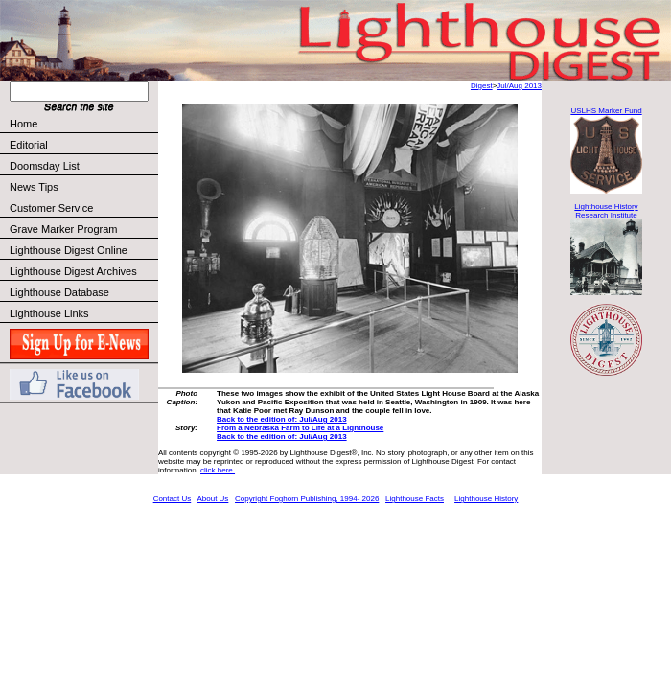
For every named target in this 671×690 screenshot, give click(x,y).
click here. (217, 470)
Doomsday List (45, 166)
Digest (482, 85)
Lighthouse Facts (414, 498)
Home (23, 123)
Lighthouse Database (59, 292)
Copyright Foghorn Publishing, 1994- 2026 (307, 498)
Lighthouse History (486, 498)
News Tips (34, 187)
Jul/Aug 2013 (519, 85)
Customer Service (83, 208)
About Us (212, 498)
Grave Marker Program (63, 229)
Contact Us (172, 498)
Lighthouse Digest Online (68, 250)
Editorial (83, 144)
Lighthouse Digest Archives (73, 271)
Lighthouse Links (49, 313)
